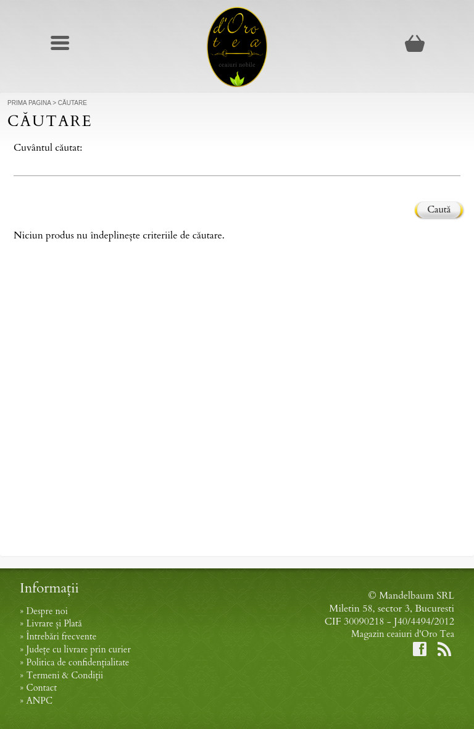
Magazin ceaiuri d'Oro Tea (402, 634)
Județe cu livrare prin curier (78, 649)
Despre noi (46, 611)
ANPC (39, 701)
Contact (41, 688)
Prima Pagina (29, 102)
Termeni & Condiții (64, 675)
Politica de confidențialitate (77, 662)
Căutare (72, 102)
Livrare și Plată (53, 624)
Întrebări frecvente (61, 637)
